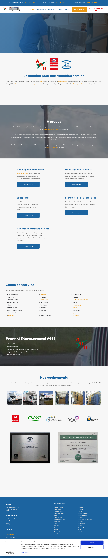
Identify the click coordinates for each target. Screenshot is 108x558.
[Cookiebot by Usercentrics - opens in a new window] (10, 555)
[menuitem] (32, 9)
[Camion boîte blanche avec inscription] (14, 398)
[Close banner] (5, 543)
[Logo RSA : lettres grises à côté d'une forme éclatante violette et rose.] (73, 419)
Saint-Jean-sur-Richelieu (80, 300)
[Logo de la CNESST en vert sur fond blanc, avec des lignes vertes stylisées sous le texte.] (34, 419)
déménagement (63, 81)
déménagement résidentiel (51, 129)
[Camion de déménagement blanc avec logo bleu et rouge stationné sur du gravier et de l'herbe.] (46, 398)
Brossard (43, 294)
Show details (25, 555)
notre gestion (35, 84)
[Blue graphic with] (66, 64)
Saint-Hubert (44, 300)
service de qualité (51, 147)
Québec (75, 313)
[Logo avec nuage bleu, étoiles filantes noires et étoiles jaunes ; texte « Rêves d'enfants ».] (54, 419)
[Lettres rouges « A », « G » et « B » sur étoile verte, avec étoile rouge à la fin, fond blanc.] (41, 64)
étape (42, 81)
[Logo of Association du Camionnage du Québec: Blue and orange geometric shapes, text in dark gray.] (92, 419)
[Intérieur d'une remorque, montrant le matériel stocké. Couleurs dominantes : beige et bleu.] (62, 398)
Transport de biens (23, 173)
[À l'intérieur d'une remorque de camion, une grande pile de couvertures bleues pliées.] (93, 398)
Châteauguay (77, 305)
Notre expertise (18, 84)
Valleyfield (76, 315)
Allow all (92, 544)
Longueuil (11, 315)
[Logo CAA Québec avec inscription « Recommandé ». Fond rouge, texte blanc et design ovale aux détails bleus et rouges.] (15, 419)
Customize (92, 549)
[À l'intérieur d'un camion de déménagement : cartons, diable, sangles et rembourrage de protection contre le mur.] (78, 398)
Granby (75, 307)
